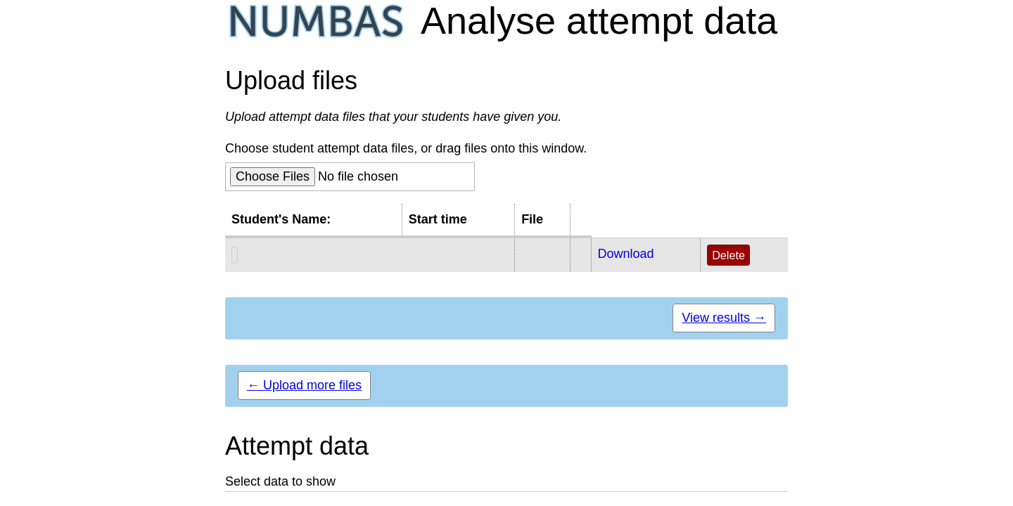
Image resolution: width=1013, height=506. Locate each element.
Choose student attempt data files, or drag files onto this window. (406, 148)
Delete (728, 255)
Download (626, 254)
